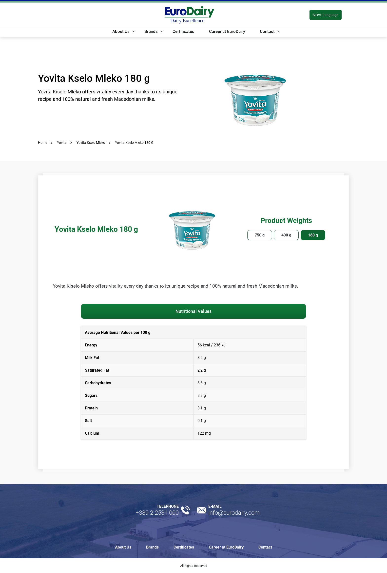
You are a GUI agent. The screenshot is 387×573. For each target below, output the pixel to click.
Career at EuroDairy (227, 31)
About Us (121, 31)
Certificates (183, 31)
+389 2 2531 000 (157, 512)
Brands (151, 31)
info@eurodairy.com (234, 512)
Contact (267, 31)
